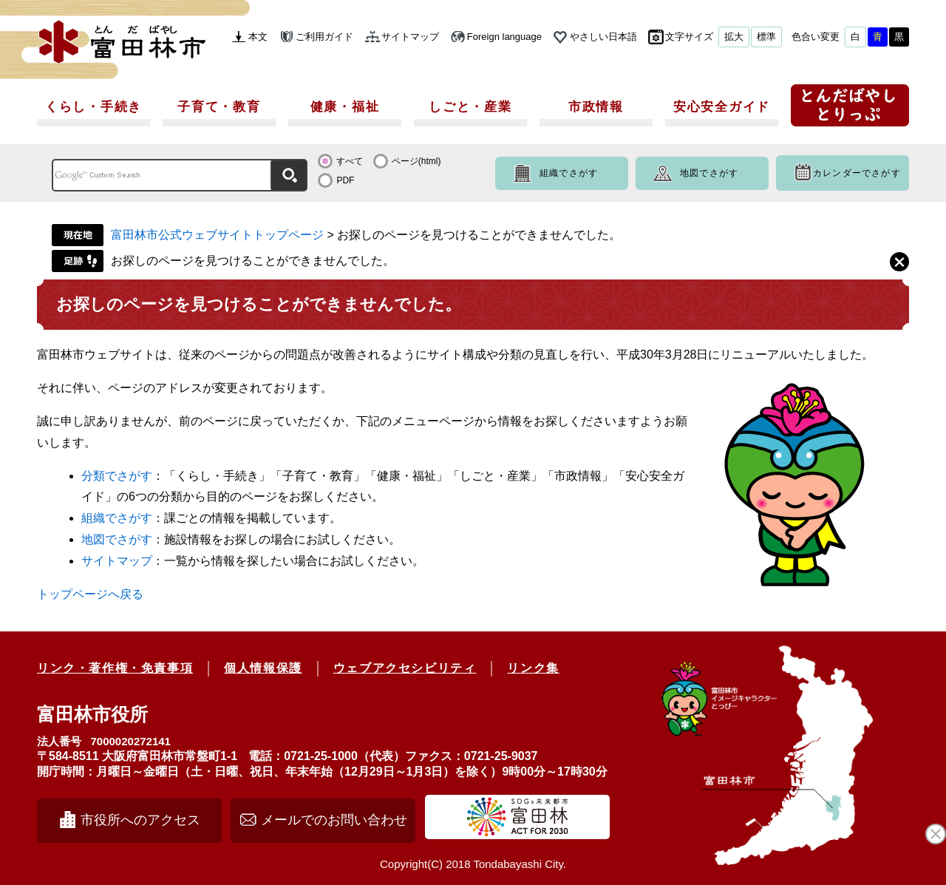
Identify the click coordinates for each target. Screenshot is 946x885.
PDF (345, 180)
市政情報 (596, 107)
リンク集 (533, 668)
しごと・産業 (470, 107)
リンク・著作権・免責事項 (115, 668)
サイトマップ (410, 36)
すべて (349, 161)
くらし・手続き (93, 107)
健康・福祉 (345, 107)
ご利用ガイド (324, 36)
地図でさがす (709, 173)
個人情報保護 (263, 668)
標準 (766, 36)
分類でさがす (116, 475)
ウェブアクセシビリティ (405, 668)
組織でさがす (569, 173)
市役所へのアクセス (140, 820)
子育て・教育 (218, 107)
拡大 (733, 36)
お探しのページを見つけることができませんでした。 (253, 260)
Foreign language (504, 36)
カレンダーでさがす (857, 173)
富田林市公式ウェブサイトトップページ (217, 234)
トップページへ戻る (90, 594)
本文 (258, 36)
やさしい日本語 (603, 36)
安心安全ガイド (721, 107)
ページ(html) (416, 161)
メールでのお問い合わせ (334, 820)
